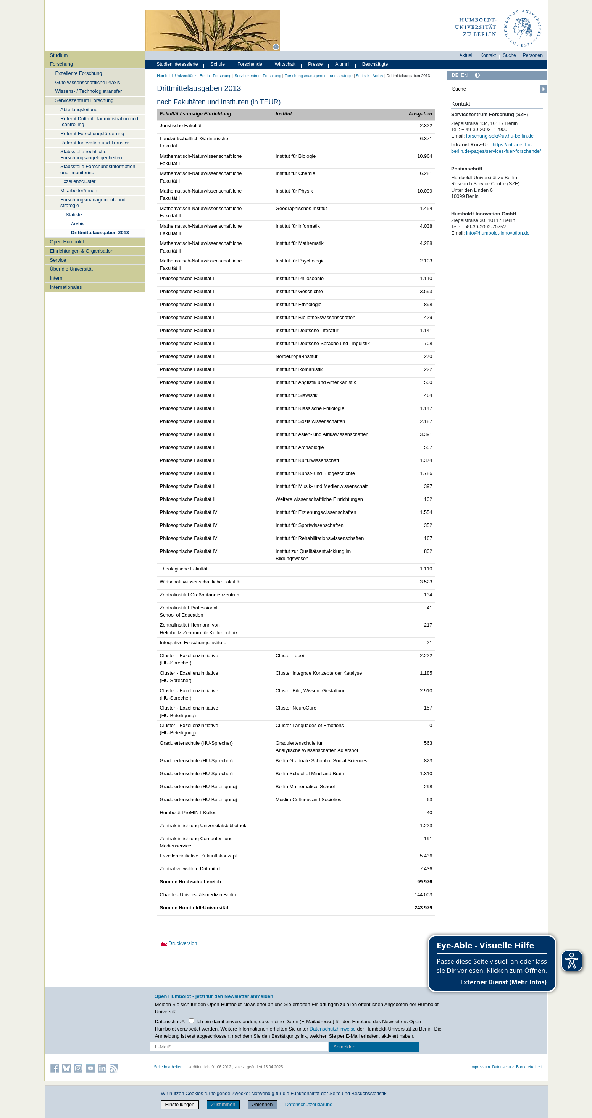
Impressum (480, 1067)
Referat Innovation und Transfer (94, 143)
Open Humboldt (67, 242)
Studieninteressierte (177, 64)
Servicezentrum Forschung (84, 100)
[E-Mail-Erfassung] (239, 1046)
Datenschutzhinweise (333, 1029)
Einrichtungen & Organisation (81, 251)
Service (58, 260)
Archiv (78, 224)
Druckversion (177, 943)
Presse (315, 64)
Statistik (74, 214)
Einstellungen (180, 1104)
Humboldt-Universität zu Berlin (183, 76)
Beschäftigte (375, 64)
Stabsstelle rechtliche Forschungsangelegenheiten (91, 154)
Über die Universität (71, 269)
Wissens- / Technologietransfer (88, 91)
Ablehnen (262, 1104)
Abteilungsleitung (78, 109)
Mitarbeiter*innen (78, 190)
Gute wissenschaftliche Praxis (87, 82)
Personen (533, 55)
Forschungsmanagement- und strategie (93, 202)
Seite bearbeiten (168, 1067)
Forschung (61, 64)
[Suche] (497, 89)
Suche (509, 55)
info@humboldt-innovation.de (498, 233)
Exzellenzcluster (77, 181)
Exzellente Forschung (78, 73)
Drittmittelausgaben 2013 (100, 232)
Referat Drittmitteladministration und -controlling (99, 121)
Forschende (249, 64)
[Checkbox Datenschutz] (191, 1020)
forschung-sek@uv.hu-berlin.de (499, 136)
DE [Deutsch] (455, 75)
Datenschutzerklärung (308, 1104)
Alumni (342, 64)
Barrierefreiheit (529, 1067)
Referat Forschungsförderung (92, 133)
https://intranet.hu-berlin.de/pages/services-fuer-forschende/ (496, 148)
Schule (218, 64)
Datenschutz (503, 1067)
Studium (59, 55)
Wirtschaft (285, 64)
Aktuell (467, 55)
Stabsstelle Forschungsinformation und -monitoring (97, 169)
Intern (56, 278)
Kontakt (488, 55)
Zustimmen (223, 1104)
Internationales (66, 287)
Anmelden (344, 1047)
